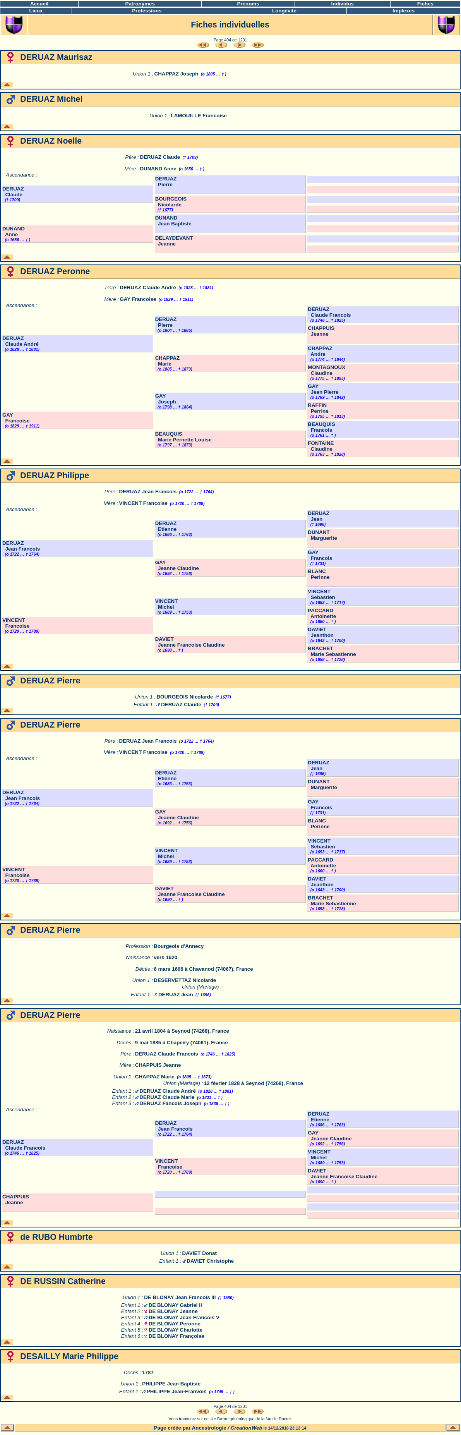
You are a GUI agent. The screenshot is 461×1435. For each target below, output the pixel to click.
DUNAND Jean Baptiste (173, 221)
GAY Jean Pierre (323, 389)
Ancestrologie (209, 1428)
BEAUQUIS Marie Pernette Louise (183, 437)
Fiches (425, 4)
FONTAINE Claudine (321, 446)
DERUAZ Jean (318, 516)
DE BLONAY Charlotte (175, 1330)
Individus (342, 4)
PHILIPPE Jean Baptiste (171, 1384)
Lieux (36, 11)
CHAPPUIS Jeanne (321, 331)
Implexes (403, 11)
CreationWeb (246, 1428)
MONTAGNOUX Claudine (326, 370)
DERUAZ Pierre (166, 181)
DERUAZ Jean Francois (148, 491)
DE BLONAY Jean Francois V (184, 1317)
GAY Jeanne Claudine (177, 565)
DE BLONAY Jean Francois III (180, 1297)
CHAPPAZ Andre (320, 351)
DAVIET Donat (199, 1253)
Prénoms (248, 4)
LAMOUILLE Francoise (199, 115)
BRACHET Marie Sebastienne (332, 651)
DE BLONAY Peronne (175, 1324)
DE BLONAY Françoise (176, 1336)
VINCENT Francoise (143, 503)
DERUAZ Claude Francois (329, 312)
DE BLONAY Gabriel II (175, 1305)
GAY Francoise (138, 299)
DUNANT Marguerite (322, 535)
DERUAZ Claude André (148, 287)
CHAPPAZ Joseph (176, 74)
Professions (146, 11)
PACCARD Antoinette (322, 613)
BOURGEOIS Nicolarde (171, 202)
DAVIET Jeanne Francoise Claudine (190, 642)
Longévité (284, 11)
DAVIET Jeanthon (321, 632)
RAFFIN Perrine (318, 408)
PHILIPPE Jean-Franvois (177, 1391)
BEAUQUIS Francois (321, 427)
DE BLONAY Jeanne (173, 1311)
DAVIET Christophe (210, 1261)
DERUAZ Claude (160, 157)
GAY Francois (320, 555)
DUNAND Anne (158, 169)
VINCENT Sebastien (321, 594)
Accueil (39, 4)
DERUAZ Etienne (166, 526)
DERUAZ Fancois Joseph (170, 1103)
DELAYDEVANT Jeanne (174, 241)
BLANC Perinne (318, 574)
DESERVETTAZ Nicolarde (185, 980)
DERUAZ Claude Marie (166, 1097)
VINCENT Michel (166, 604)
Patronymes (140, 4)
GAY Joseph (165, 399)
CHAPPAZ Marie (167, 361)
